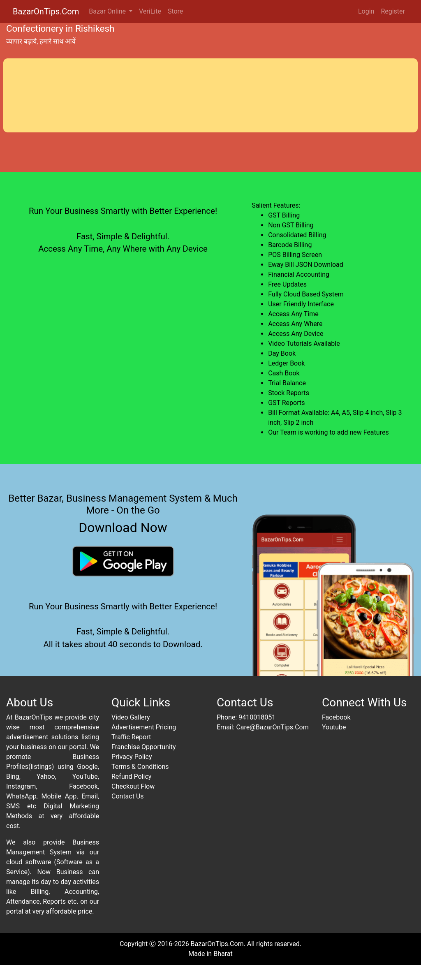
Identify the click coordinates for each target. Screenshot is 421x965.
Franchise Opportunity (143, 747)
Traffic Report (131, 737)
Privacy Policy (131, 757)
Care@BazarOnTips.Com (272, 727)
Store (175, 11)
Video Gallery (130, 717)
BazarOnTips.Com (46, 11)
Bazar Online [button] (108, 11)
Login (366, 11)
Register (393, 11)
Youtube (334, 727)
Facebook (336, 717)
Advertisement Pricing (143, 727)
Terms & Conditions (140, 767)
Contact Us (127, 796)
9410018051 (256, 717)
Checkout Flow (133, 786)
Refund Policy (131, 776)
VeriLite (150, 11)
